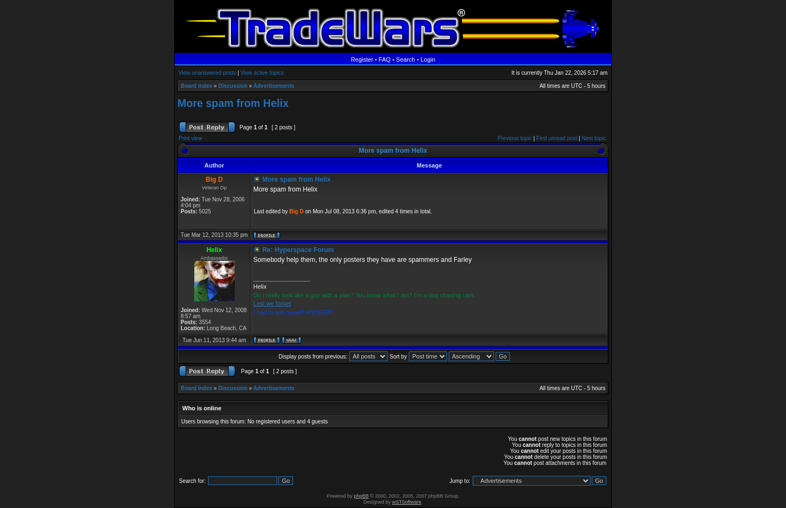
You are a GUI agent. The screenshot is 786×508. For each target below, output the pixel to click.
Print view (190, 138)
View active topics (262, 73)
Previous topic (515, 138)
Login (427, 59)
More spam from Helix (233, 103)
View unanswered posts (207, 73)
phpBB (361, 496)
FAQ (385, 59)
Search (405, 59)
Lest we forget (272, 303)
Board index (196, 86)
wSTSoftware (406, 502)
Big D (296, 211)
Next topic (594, 138)
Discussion (232, 86)
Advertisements (273, 86)
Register (362, 59)
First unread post (557, 138)
